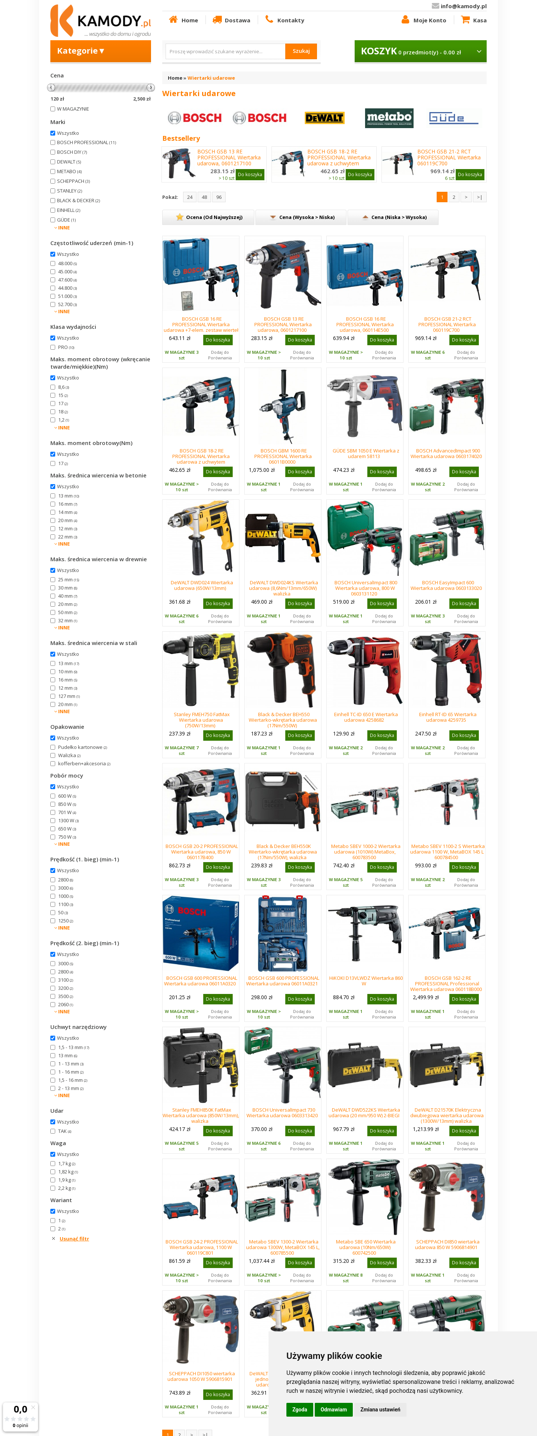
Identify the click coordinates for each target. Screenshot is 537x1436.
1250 (65, 920)
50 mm (67, 612)
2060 (65, 1004)
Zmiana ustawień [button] (380, 1410)
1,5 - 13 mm (73, 1047)
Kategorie (81, 50)
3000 (65, 887)
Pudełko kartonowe (82, 747)
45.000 (67, 271)
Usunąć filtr (74, 1238)
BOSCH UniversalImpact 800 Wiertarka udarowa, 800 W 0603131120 (366, 588)
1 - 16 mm (71, 1071)
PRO (66, 347)
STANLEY (69, 190)
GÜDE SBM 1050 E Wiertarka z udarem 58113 (366, 453)
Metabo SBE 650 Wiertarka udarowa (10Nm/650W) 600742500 (366, 1247)
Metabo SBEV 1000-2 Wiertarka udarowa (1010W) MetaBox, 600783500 (366, 852)
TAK (64, 1131)
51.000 (67, 296)
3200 (65, 988)
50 (63, 912)
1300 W (68, 820)
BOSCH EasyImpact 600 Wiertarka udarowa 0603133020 (446, 585)
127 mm (69, 696)
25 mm (68, 579)
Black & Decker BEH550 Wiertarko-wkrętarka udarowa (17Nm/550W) (283, 720)
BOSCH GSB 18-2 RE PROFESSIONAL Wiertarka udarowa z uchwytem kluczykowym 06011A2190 (339, 160)
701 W (67, 812)
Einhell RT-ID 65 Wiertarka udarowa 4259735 (448, 717)
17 (63, 403)
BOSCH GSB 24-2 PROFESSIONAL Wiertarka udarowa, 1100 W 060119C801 (202, 1247)
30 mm (67, 587)
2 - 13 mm (71, 1088)
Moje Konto (422, 19)
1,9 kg (66, 1179)
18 (63, 411)
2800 (65, 879)
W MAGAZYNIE (73, 108)
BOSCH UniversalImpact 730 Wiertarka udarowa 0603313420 (282, 1112)
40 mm (67, 595)
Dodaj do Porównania (220, 354)
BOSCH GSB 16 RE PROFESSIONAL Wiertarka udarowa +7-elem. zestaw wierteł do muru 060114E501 (201, 327)
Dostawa (231, 19)
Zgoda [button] (299, 1410)
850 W (67, 804)
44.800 (67, 288)
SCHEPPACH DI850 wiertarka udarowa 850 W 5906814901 (447, 1244)
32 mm (67, 620)
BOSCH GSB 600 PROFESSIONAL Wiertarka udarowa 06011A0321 (282, 981)
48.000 (67, 263)
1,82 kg (68, 1171)
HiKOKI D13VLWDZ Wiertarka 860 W (366, 981)
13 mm (68, 495)
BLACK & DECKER (78, 200)
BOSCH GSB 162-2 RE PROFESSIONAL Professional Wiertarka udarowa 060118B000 (446, 983)
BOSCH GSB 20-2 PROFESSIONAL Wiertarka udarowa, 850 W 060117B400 (202, 852)
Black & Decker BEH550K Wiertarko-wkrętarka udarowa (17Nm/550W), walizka (283, 852)
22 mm (67, 536)
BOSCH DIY (72, 152)
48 (204, 197)
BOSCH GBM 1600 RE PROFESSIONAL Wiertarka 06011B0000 (283, 456)
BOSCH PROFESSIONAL (86, 142)
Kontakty (283, 19)
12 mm (67, 528)
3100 (65, 979)
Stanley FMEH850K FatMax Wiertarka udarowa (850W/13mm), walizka (201, 1115)
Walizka (69, 755)
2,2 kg (66, 1188)
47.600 (67, 279)
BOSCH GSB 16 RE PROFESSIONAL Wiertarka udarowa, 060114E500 (365, 324)
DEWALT (69, 161)
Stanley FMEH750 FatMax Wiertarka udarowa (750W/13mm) (202, 720)
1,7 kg (66, 1163)
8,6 (63, 387)
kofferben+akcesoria (84, 763)
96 (219, 197)
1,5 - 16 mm (72, 1080)
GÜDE (66, 219)
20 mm (67, 520)
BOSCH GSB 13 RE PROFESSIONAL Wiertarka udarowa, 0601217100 (229, 157)
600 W (67, 795)
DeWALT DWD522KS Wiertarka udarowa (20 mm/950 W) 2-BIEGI (364, 1112)
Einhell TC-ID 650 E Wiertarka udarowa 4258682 (366, 717)
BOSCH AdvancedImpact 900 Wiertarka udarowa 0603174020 (446, 453)
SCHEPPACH (73, 181)
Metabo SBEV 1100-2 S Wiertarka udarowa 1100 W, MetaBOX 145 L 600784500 (447, 852)
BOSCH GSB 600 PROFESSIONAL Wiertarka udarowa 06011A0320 (200, 981)
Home (182, 19)
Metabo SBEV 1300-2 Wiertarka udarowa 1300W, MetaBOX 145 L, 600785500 (283, 1247)
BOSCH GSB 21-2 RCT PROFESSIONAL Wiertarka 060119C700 (449, 157)
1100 (65, 904)
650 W (67, 828)
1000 (65, 896)
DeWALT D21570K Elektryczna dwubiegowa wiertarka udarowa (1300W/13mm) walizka (447, 1115)
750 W (67, 836)
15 (63, 395)
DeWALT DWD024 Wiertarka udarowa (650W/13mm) (202, 585)
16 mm (67, 504)
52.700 (67, 304)
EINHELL (68, 210)
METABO (69, 171)
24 (189, 197)
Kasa (473, 19)
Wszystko (68, 133)
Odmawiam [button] (334, 1410)
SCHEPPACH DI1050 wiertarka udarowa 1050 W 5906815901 (201, 1376)
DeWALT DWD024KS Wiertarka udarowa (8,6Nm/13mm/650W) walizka (283, 588)
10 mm (67, 671)
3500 (65, 996)
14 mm (67, 512)
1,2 (63, 419)
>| (480, 197)
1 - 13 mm (71, 1063)
